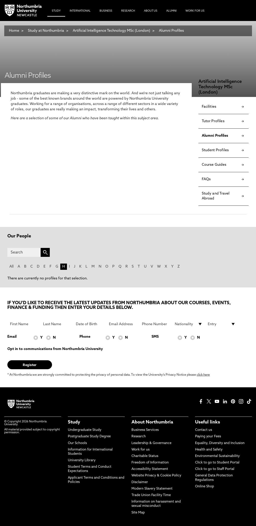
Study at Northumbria (46, 31)
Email (12, 337)
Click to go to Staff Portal (214, 469)
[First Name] (24, 324)
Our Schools (77, 443)
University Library (82, 460)
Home (14, 31)
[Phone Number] (156, 324)
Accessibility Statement (149, 469)
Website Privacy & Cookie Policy (156, 475)
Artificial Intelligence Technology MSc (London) (111, 31)
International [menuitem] (80, 11)
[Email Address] (123, 324)
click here (203, 375)
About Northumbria (152, 422)
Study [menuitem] (56, 11)
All (11, 266)
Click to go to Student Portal (217, 462)
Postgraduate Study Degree (89, 436)
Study (74, 422)
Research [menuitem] (128, 11)
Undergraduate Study (84, 430)
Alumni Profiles (171, 31)
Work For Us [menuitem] (194, 11)
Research (138, 436)
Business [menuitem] (106, 11)
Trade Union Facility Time (151, 495)
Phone (84, 337)
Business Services (145, 430)
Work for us (140, 449)
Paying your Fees (208, 436)
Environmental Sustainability (217, 456)
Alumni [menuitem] (171, 11)
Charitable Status (144, 456)
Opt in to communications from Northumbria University (55, 349)
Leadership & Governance (151, 443)
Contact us (203, 430)
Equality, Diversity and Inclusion (220, 443)
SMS (155, 337)
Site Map (138, 512)
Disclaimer (139, 482)
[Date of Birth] (90, 324)
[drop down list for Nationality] (189, 324)
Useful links (207, 422)
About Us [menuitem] (150, 11)
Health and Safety (209, 449)
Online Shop (204, 486)
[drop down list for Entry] (222, 324)
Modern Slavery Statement (152, 488)
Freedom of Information (150, 462)
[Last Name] (57, 324)
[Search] (24, 252)
